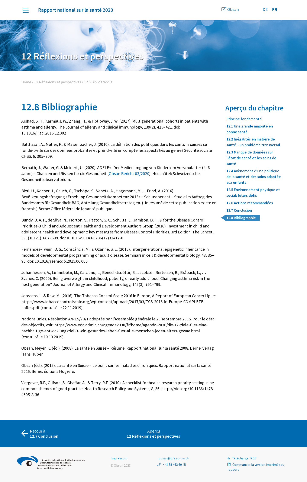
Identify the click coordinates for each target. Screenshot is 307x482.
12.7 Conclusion (239, 210)
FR (274, 9)
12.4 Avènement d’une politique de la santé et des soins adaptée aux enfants (253, 176)
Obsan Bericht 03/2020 (129, 173)
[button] (27, 10)
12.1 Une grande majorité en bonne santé (249, 129)
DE (265, 9)
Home (26, 82)
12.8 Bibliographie (241, 217)
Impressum (119, 458)
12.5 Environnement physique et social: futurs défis (253, 192)
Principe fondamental (244, 118)
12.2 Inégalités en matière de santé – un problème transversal (253, 142)
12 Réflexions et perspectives (57, 82)
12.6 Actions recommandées (249, 202)
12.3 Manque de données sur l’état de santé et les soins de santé (251, 158)
